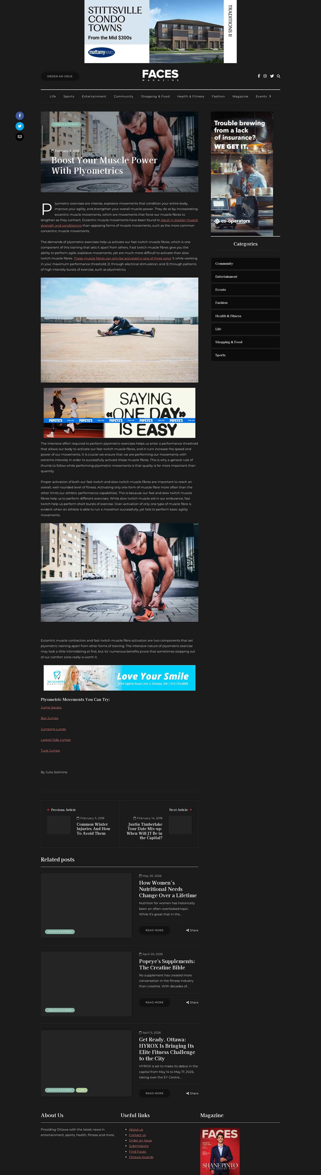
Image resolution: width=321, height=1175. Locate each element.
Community (124, 96)
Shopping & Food (155, 96)
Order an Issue (140, 1108)
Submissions (139, 1113)
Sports (68, 96)
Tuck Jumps (50, 750)
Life (53, 96)
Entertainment (94, 96)
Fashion (218, 96)
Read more (130, 918)
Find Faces (137, 1119)
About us (136, 1097)
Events (261, 96)
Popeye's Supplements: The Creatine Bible (148, 954)
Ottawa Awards (141, 1125)
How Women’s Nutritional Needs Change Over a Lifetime (154, 885)
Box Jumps (49, 718)
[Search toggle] (278, 76)
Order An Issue (60, 76)
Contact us (137, 1103)
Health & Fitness (190, 96)
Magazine (240, 96)
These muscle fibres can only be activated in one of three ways (122, 258)
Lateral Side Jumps (56, 740)
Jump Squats (51, 707)
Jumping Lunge (53, 729)
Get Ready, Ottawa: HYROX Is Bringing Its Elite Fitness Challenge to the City (150, 1025)
